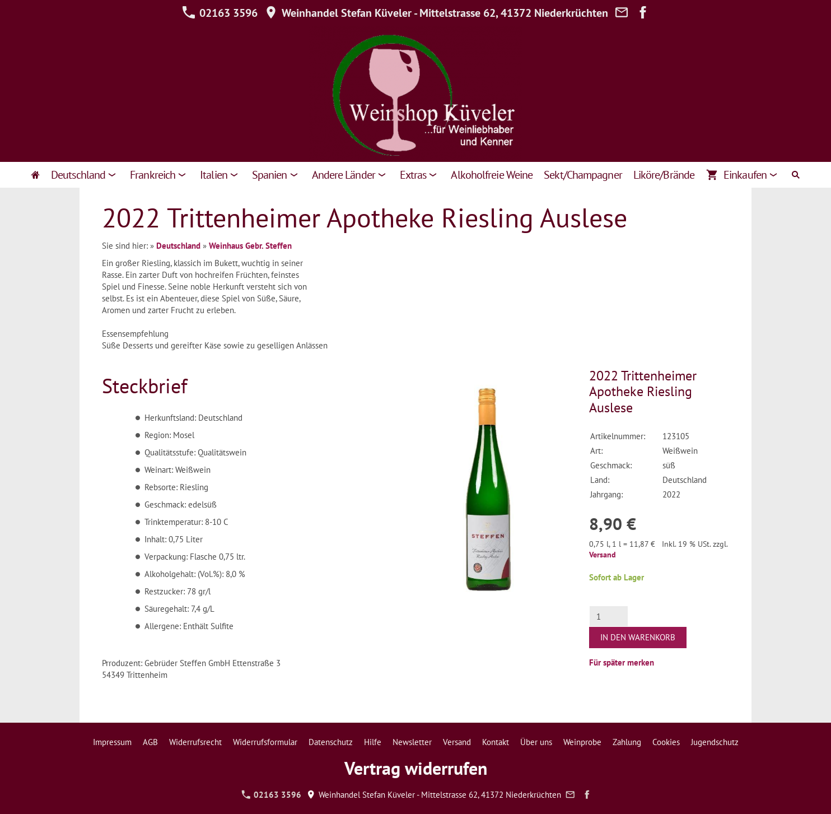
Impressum (112, 742)
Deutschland (178, 245)
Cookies (666, 742)
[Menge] (608, 616)
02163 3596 (220, 13)
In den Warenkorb (637, 637)
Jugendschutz (715, 742)
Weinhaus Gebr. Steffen (250, 245)
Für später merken (621, 662)
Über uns (536, 742)
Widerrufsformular (265, 742)
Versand (602, 555)
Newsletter (412, 742)
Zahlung (627, 742)
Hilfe (372, 742)
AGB (150, 742)
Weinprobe (582, 742)
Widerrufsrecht (195, 742)
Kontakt (495, 742)
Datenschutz (331, 742)
